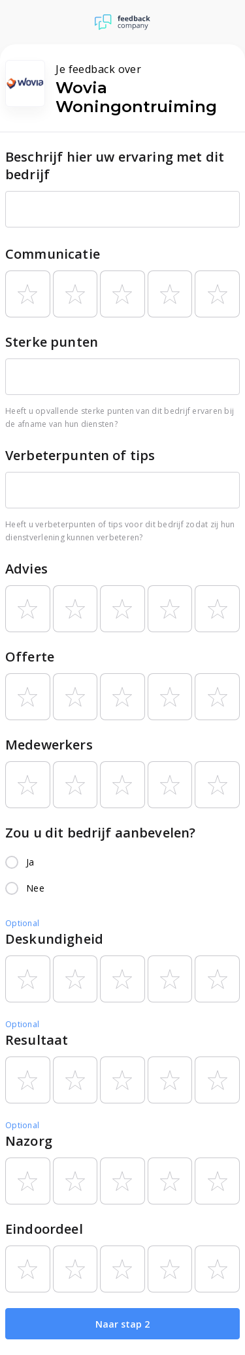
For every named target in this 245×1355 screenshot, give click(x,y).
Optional (22, 923)
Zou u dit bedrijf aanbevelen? (100, 832)
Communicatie (52, 254)
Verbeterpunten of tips (80, 455)
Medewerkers (49, 744)
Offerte (29, 656)
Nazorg (28, 1141)
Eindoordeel (44, 1229)
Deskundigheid (54, 939)
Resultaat (36, 1040)
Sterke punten (51, 342)
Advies (26, 568)
